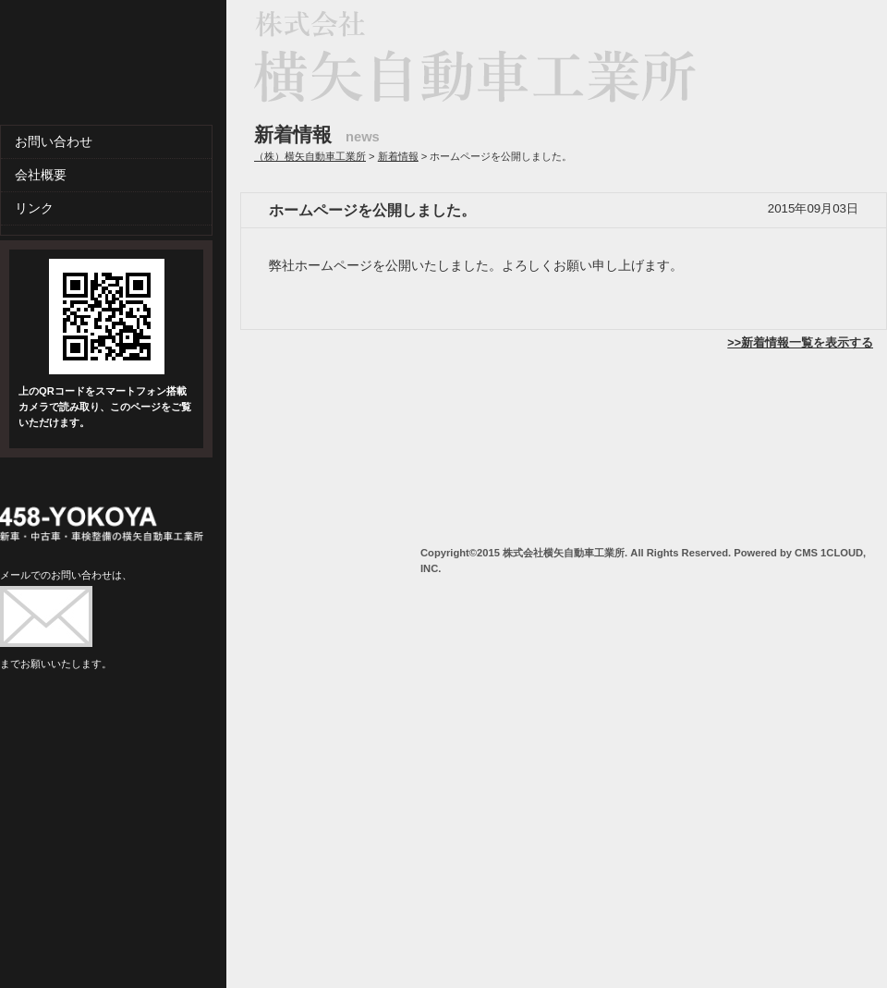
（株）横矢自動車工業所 (310, 156)
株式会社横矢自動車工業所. (565, 552)
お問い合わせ (53, 141)
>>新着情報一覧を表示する (800, 342)
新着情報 (398, 156)
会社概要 (41, 174)
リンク (34, 208)
